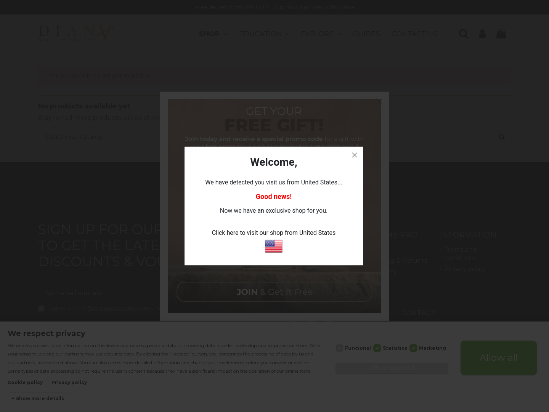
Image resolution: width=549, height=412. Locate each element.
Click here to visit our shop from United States (274, 242)
